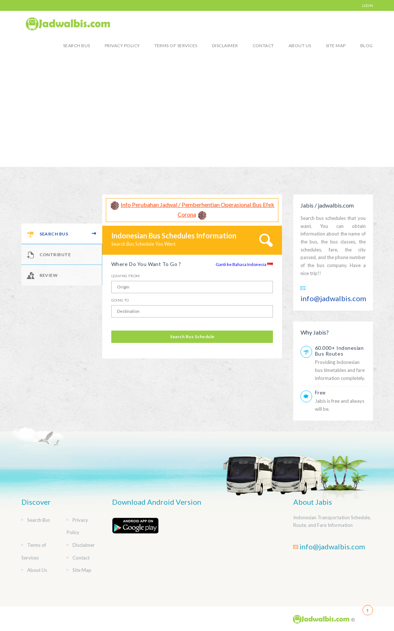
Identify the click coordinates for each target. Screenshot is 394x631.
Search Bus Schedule (192, 336)
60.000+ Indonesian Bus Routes (339, 351)
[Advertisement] (197, 112)
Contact (263, 45)
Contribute (49, 254)
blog (366, 45)
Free (320, 392)
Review (42, 275)
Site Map (336, 45)
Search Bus (76, 45)
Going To (120, 300)
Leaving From (125, 276)
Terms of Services (176, 45)
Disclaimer (225, 45)
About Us (300, 45)
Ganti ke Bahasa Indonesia (244, 264)
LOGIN (367, 5)
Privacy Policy (122, 45)
